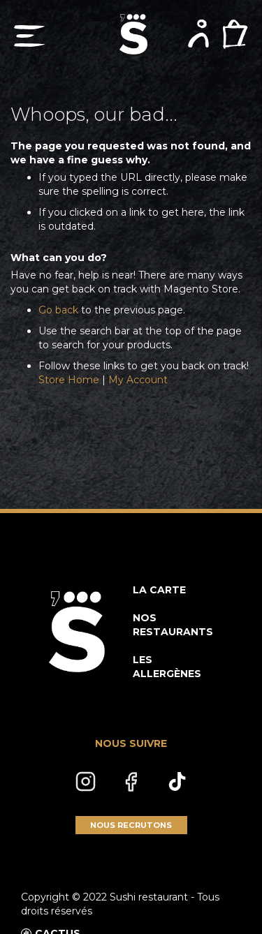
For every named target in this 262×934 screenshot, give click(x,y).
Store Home (68, 379)
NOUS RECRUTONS (131, 825)
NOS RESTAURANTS (173, 624)
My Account (138, 379)
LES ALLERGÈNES (167, 666)
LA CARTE (159, 590)
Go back (58, 310)
